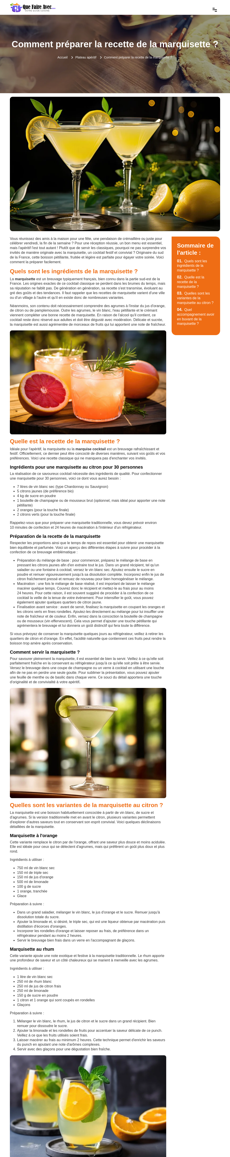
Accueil (63, 57)
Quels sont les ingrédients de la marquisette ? (192, 265)
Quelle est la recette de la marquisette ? (190, 282)
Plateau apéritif (85, 57)
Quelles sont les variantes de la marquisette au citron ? (195, 298)
